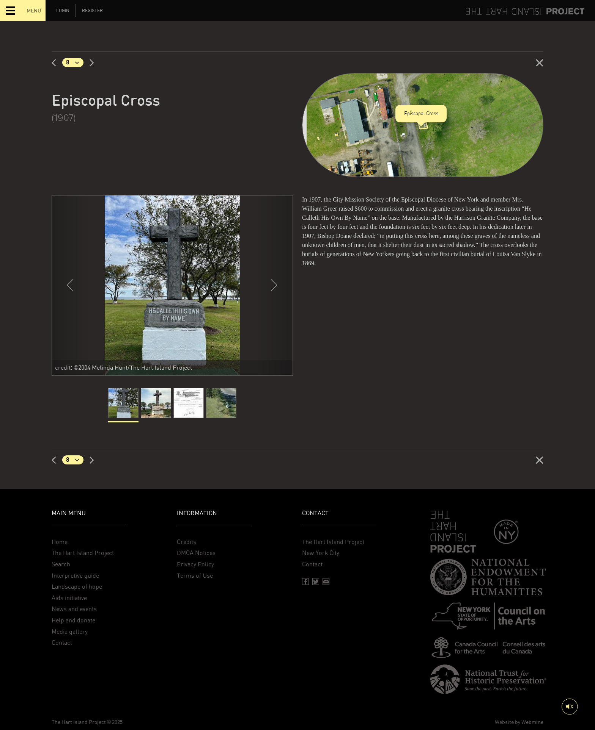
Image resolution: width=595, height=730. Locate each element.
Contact (62, 642)
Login (62, 10)
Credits (186, 542)
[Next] (88, 62)
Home (60, 542)
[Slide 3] (188, 405)
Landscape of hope (77, 586)
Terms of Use (195, 575)
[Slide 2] (156, 405)
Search (61, 564)
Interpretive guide (75, 575)
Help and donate (73, 620)
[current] (123, 405)
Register (92, 10)
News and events (74, 609)
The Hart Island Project (83, 552)
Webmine (532, 722)
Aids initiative (69, 598)
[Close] (539, 62)
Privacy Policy (195, 564)
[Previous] (57, 62)
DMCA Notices (196, 552)
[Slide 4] (221, 405)
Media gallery (70, 631)
